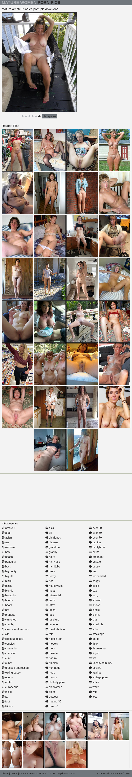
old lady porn (55, 682)
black (7, 585)
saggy (94, 581)
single (94, 609)
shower (95, 605)
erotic (7, 682)
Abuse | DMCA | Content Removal (20, 773)
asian (7, 537)
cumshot (9, 653)
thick (93, 643)
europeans (10, 687)
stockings (96, 634)
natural (51, 658)
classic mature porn (15, 629)
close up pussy (12, 638)
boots (7, 605)
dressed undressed (15, 667)
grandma (52, 547)
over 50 (95, 527)
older (50, 691)
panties (95, 542)
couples (8, 643)
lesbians (52, 619)
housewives (54, 585)
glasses (51, 542)
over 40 (51, 706)
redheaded (97, 576)
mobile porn (54, 638)
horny (50, 576)
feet (6, 701)
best (6, 566)
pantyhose (97, 547)
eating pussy (11, 672)
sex (93, 590)
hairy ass (52, 561)
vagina (95, 672)
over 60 (95, 532)
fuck (49, 527)
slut (93, 619)
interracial (53, 595)
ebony (7, 677)
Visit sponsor (50, 116)
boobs (7, 600)
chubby (8, 624)
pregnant (96, 556)
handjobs (52, 566)
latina (50, 609)
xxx (93, 696)
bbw (6, 552)
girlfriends (53, 537)
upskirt (95, 667)
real (93, 571)
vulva (94, 682)
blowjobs (9, 595)
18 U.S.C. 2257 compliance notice (57, 773)
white (94, 687)
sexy (93, 595)
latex (50, 605)
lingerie (51, 624)
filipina (7, 706)
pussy (94, 566)
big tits (7, 576)
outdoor (51, 696)
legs (49, 614)
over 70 (95, 537)
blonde (8, 590)
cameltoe (9, 619)
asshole (8, 547)
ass (5, 542)
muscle (51, 653)
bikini (7, 581)
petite (94, 552)
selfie (94, 585)
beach (7, 556)
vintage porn (98, 677)
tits (92, 658)
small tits (96, 624)
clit (5, 634)
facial (7, 691)
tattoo (94, 638)
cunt (6, 658)
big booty (9, 571)
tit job (94, 653)
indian (50, 590)
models (51, 643)
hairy (50, 556)
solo (93, 629)
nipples (51, 662)
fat (5, 696)
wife (93, 691)
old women (53, 687)
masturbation (55, 629)
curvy (7, 662)
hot (49, 581)
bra (5, 609)
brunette (8, 614)
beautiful (9, 561)
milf (49, 634)
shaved (95, 600)
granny (51, 552)
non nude (52, 667)
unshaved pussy (100, 662)
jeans (50, 600)
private (95, 561)
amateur (8, 527)
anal (6, 532)
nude (50, 672)
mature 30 (53, 701)
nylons (51, 677)
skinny (94, 614)
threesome (97, 648)
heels (50, 571)
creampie (9, 648)
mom (50, 648)
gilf (48, 532)
